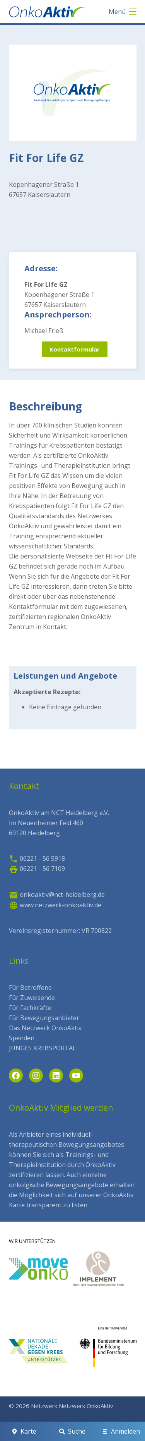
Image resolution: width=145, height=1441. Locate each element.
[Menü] (122, 12)
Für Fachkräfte (30, 1007)
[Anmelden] (121, 1431)
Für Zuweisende (32, 997)
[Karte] (24, 1431)
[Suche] (72, 1431)
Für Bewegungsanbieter (44, 1018)
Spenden (21, 1038)
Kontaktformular (74, 349)
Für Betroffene (30, 987)
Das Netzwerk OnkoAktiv (45, 1028)
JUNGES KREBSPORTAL (42, 1048)
